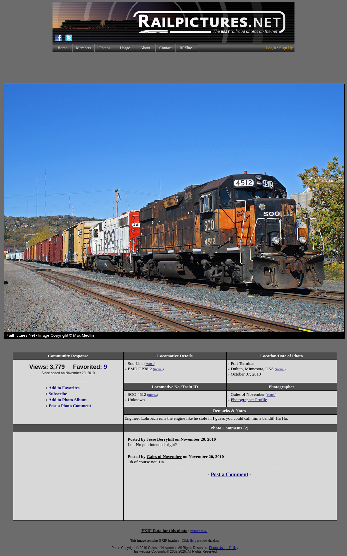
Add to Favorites (64, 387)
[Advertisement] (173, 68)
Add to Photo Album (68, 399)
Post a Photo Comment (70, 405)
